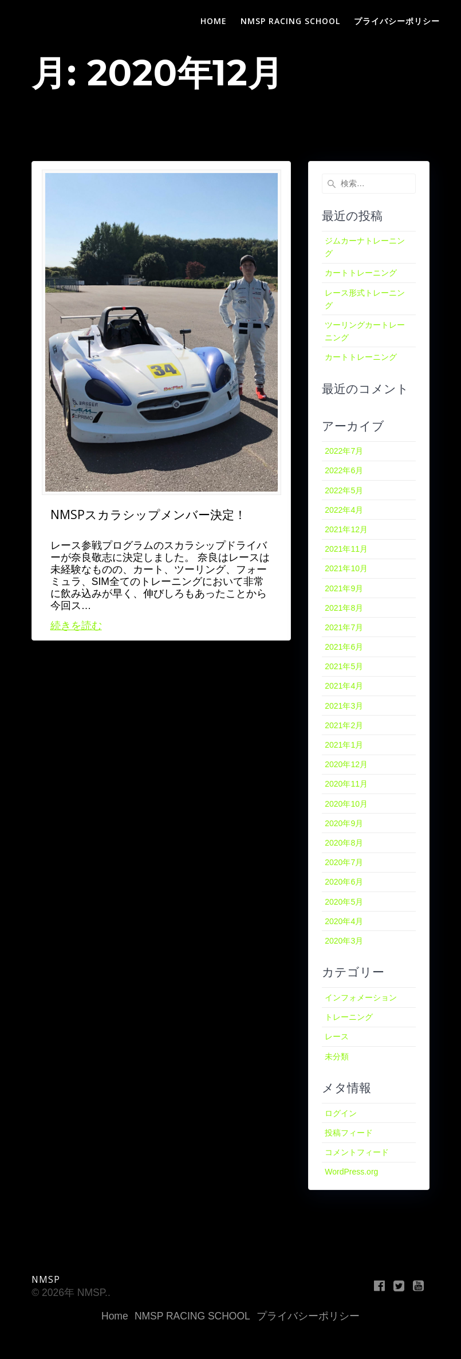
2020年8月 (344, 842)
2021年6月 (344, 646)
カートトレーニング (361, 272)
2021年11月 (346, 548)
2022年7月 (344, 450)
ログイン (341, 1113)
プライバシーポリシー (397, 20)
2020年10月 (346, 803)
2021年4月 (344, 685)
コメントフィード (357, 1152)
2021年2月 (344, 725)
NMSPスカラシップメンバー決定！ (148, 514)
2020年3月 (344, 940)
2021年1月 (344, 744)
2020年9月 (344, 823)
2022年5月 (344, 490)
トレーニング (349, 1017)
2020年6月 (344, 881)
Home (213, 20)
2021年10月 (346, 568)
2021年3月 (344, 705)
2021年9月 (344, 588)
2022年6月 (344, 470)
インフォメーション (361, 997)
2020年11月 (346, 783)
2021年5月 (344, 666)
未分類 (337, 1056)
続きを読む (76, 625)
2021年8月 (344, 607)
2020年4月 (344, 921)
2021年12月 (346, 529)
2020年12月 (346, 764)
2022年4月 (344, 509)
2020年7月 (344, 862)
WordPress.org (351, 1171)
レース (337, 1036)
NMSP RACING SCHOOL (290, 20)
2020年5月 (344, 901)
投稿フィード (349, 1132)
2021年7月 (344, 627)
